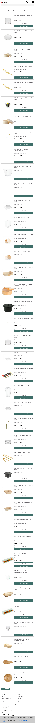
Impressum (4, 700)
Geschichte (20, 700)
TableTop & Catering (5, 10)
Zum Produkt (24, 23)
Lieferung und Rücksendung (8, 698)
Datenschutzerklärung (22, 720)
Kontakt (19, 701)
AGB (3, 701)
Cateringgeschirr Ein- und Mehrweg (17, 10)
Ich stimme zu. (3, 721)
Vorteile (19, 698)
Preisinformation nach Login (20, 18)
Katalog (3, 696)
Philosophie (20, 696)
